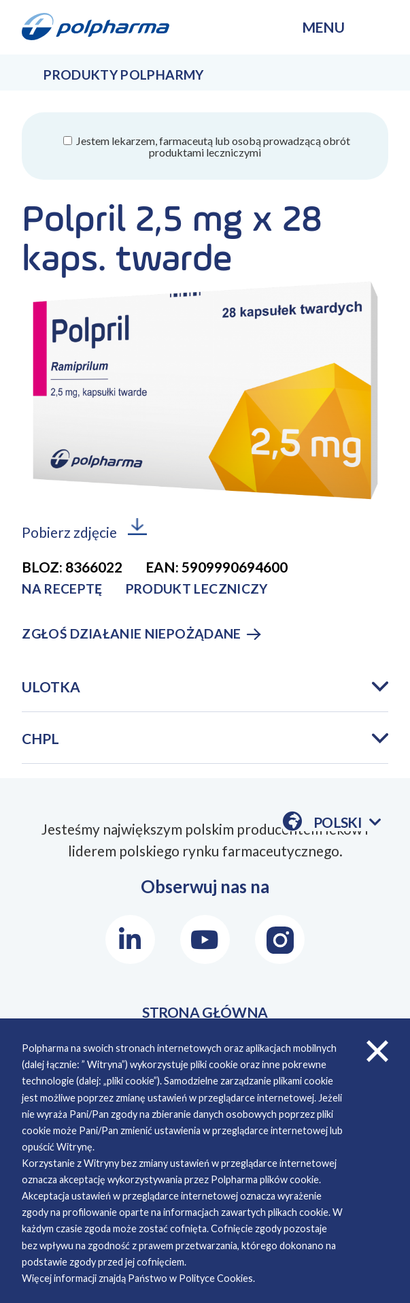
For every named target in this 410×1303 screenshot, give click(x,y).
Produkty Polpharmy (123, 74)
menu (323, 26)
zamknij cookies (377, 1051)
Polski (347, 822)
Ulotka (51, 686)
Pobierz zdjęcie (69, 532)
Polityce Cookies (216, 1278)
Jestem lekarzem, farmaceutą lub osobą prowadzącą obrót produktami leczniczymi (212, 146)
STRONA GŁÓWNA (205, 1011)
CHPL (40, 738)
